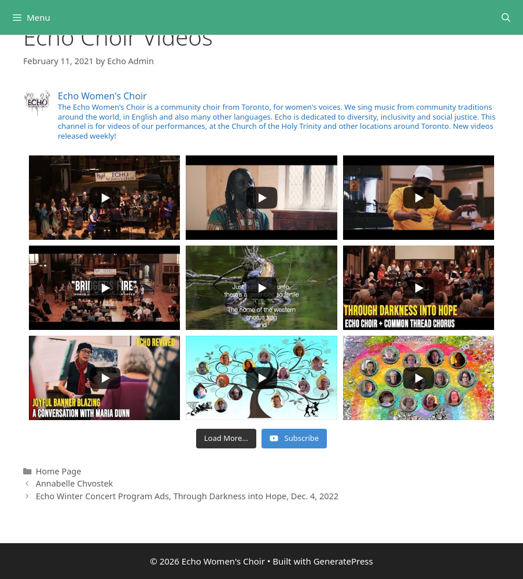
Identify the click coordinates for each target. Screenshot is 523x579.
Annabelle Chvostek (74, 483)
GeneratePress (343, 561)
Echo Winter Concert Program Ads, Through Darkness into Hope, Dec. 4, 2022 (187, 496)
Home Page (59, 471)
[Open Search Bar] (506, 17)
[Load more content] (226, 438)
